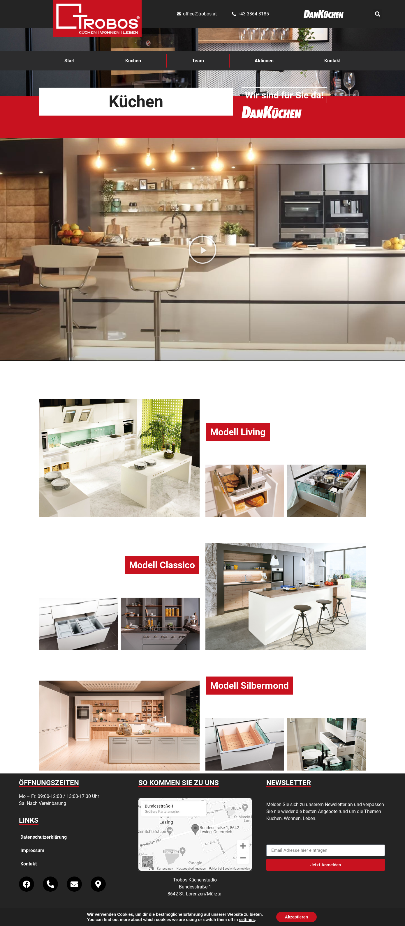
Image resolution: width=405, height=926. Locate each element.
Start (69, 60)
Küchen (133, 60)
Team (198, 60)
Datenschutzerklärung (43, 837)
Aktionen (264, 60)
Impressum (32, 850)
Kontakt (332, 60)
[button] (377, 14)
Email (272, 842)
